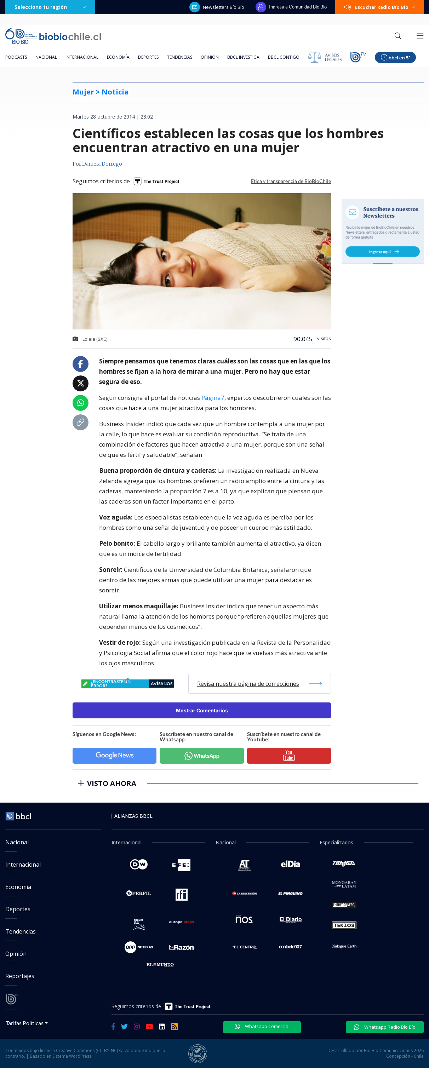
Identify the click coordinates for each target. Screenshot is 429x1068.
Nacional (46, 57)
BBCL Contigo (283, 57)
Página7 (212, 398)
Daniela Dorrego (102, 164)
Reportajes (19, 976)
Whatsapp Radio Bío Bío (385, 1027)
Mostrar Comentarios (202, 710)
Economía (118, 57)
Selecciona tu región (50, 7)
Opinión (210, 57)
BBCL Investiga (243, 57)
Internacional (81, 57)
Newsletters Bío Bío (216, 7)
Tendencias (179, 57)
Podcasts (16, 57)
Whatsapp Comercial (262, 1026)
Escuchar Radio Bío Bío (379, 7)
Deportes (148, 57)
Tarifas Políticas (25, 1023)
